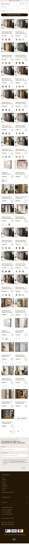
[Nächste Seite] (18, 431)
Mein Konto (4, 502)
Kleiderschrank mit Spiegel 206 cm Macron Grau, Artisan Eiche (20, 150)
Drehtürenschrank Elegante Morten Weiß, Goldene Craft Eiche (20, 217)
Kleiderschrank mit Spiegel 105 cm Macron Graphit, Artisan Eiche (7, 103)
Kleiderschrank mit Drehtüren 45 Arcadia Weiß (20, 355)
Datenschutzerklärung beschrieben (17, 461)
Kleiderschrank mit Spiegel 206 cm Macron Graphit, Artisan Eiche (7, 79)
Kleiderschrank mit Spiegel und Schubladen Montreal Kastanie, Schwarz (7, 311)
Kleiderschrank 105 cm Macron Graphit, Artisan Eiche (20, 241)
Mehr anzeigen (21, 418)
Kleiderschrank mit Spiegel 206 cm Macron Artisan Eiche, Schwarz (7, 150)
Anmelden (23, 468)
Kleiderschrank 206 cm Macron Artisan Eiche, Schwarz (7, 56)
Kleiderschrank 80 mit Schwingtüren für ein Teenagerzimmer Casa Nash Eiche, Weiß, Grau (7, 197)
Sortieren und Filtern (13, 14)
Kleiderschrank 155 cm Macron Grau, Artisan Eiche (20, 264)
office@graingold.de (9, 514)
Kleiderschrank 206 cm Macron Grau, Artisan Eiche (20, 126)
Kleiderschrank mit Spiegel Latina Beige (20, 173)
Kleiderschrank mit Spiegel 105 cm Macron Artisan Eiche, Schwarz (20, 79)
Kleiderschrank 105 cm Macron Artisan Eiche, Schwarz (7, 32)
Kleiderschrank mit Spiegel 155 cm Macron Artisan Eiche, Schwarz (7, 288)
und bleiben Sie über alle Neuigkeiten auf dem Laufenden (13, 442)
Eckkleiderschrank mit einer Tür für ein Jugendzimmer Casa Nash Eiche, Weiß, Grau (7, 402)
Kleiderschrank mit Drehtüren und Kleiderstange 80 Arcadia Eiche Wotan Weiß (7, 355)
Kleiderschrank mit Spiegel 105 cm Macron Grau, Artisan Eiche (20, 32)
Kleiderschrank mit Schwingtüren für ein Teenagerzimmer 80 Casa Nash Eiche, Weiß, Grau (21, 379)
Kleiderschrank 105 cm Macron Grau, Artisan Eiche (7, 241)
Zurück (3, 10)
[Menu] (27, 4)
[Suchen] (25, 7)
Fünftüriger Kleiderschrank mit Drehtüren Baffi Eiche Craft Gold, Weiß (7, 331)
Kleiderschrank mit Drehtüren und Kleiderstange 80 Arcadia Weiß (21, 331)
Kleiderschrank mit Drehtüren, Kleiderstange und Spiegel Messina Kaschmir (7, 217)
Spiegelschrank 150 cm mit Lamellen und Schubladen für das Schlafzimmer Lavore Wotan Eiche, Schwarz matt (20, 402)
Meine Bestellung (6, 497)
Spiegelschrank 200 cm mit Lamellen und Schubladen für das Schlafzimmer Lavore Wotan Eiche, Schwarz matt (7, 423)
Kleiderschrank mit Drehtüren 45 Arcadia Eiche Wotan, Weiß (7, 379)
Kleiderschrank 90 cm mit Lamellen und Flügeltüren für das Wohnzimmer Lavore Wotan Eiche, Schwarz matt (21, 197)
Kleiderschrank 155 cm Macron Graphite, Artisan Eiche (7, 264)
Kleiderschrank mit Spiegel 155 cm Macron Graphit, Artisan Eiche (7, 126)
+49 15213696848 (7, 512)
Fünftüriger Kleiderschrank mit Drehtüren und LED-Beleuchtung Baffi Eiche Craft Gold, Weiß (7, 173)
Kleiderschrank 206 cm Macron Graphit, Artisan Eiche (20, 56)
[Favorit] (24, 4)
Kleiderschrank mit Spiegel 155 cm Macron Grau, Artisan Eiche (20, 288)
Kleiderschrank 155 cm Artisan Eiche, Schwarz (20, 103)
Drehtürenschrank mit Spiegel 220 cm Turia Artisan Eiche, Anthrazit (20, 311)
